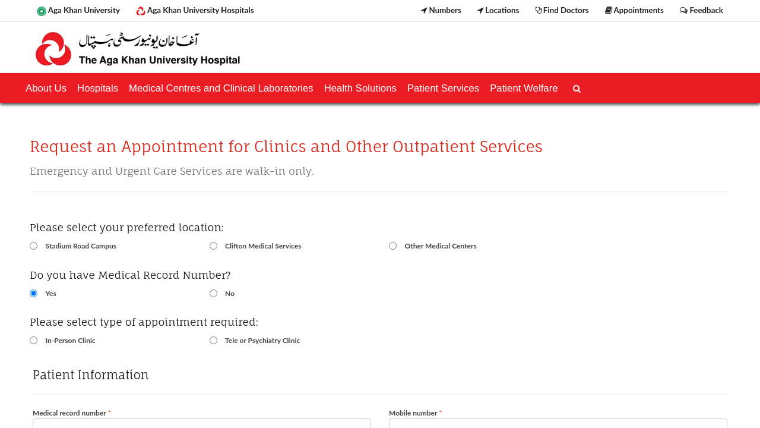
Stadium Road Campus (81, 245)
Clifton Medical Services (263, 245)
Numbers (441, 10)
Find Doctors (562, 10)
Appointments (634, 10)
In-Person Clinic (71, 340)
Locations (498, 10)
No (230, 293)
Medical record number (72, 412)
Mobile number (415, 412)
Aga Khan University (78, 10)
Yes (51, 293)
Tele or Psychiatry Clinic (262, 340)
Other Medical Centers (441, 245)
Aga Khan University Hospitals (195, 10)
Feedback (701, 10)
